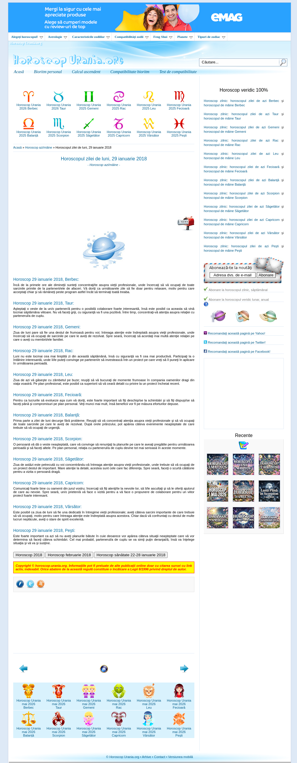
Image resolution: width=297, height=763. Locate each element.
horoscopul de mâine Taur (222, 118)
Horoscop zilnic (215, 100)
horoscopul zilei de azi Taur (254, 114)
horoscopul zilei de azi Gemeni (254, 127)
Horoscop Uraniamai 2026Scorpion (58, 730)
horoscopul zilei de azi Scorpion (254, 193)
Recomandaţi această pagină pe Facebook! (239, 351)
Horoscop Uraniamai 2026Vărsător (149, 730)
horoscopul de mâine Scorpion (226, 197)
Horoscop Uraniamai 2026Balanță (28, 730)
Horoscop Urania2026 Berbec (28, 105)
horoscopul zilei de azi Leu (255, 153)
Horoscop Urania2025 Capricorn (119, 132)
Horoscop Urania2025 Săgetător (89, 132)
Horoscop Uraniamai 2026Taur (58, 702)
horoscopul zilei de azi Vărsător (255, 233)
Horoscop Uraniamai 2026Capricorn (119, 730)
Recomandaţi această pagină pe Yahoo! (236, 333)
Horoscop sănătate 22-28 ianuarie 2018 (130, 555)
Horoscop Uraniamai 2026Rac (119, 702)
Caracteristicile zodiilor (91, 36)
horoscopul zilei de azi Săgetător (254, 206)
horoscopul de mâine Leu (222, 158)
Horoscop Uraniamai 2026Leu (149, 702)
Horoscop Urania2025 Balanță (28, 132)
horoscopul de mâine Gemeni (225, 131)
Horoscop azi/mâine (38, 147)
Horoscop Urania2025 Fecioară (179, 105)
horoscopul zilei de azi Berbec (254, 100)
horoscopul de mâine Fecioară (225, 171)
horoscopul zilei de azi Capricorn (254, 219)
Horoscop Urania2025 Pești (179, 132)
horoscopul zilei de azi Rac (255, 140)
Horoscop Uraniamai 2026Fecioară (179, 702)
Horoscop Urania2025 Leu (149, 105)
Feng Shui (162, 36)
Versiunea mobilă (180, 757)
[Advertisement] (104, 193)
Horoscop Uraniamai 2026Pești (179, 730)
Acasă (17, 147)
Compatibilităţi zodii (131, 36)
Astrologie (57, 36)
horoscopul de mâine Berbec (224, 105)
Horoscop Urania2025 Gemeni (89, 105)
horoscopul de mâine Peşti (223, 250)
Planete (185, 36)
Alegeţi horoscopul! (27, 36)
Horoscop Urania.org (25, 43)
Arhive (146, 757)
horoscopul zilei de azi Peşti (254, 246)
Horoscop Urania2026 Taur (58, 105)
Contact (159, 757)
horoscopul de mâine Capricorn (226, 224)
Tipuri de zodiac (211, 36)
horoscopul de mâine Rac (222, 145)
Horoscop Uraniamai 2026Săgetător (89, 730)
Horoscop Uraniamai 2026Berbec (28, 702)
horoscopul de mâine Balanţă (225, 184)
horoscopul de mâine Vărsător (225, 237)
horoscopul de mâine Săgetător (226, 211)
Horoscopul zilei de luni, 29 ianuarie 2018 (104, 158)
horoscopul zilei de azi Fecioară (254, 167)
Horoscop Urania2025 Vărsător (149, 132)
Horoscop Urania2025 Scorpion (58, 132)
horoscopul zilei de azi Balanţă (254, 180)
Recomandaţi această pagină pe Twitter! (237, 342)
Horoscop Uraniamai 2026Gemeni (89, 702)
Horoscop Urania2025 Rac (119, 105)
